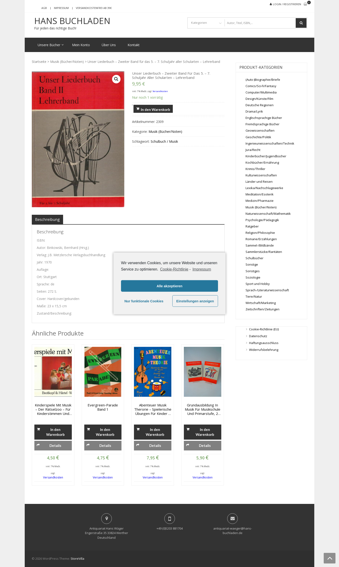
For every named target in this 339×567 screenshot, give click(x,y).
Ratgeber (252, 226)
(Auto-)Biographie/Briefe (263, 79)
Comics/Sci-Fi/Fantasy (261, 86)
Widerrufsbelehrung (263, 350)
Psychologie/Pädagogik (262, 220)
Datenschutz (258, 336)
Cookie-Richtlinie (174, 269)
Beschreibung (47, 219)
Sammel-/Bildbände (260, 245)
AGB (44, 8)
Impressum (61, 8)
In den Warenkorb (155, 109)
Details (55, 445)
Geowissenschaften (260, 130)
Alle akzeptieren (169, 286)
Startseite (39, 61)
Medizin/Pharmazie (260, 200)
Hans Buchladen (72, 20)
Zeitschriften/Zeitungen (262, 309)
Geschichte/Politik (258, 137)
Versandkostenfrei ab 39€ (94, 8)
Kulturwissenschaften (261, 175)
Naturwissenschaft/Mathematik (268, 213)
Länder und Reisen (259, 181)
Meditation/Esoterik (260, 194)
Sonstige (252, 264)
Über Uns (109, 45)
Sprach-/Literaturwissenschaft (267, 290)
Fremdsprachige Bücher (262, 124)
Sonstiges (253, 271)
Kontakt (134, 45)
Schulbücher (254, 258)
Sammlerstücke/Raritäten (264, 252)
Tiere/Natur (254, 296)
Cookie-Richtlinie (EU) (264, 329)
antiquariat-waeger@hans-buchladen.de (232, 530)
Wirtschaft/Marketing (261, 303)
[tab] (47, 219)
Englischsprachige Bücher (264, 118)
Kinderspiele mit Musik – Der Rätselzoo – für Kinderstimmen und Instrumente (53, 409)
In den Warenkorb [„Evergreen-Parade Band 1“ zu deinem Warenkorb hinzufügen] (105, 432)
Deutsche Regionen (260, 105)
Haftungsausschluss (263, 343)
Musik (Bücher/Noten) (67, 61)
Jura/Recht (253, 150)
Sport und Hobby (258, 284)
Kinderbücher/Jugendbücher (266, 156)
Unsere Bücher (49, 45)
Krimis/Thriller (255, 169)
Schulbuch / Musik (164, 141)
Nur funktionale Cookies (143, 301)
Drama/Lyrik (254, 111)
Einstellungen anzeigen (195, 301)
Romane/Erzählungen (261, 239)
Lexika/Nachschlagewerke (264, 188)
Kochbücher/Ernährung (262, 162)
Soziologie (253, 277)
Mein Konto (81, 45)
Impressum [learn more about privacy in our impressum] (201, 269)
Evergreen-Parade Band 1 (103, 407)
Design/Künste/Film (259, 99)
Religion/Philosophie (260, 233)
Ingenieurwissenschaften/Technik (270, 143)
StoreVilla (77, 558)
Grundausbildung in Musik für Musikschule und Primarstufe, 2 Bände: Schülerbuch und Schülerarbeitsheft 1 (202, 409)
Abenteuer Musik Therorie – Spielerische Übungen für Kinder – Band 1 (152, 409)
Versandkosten (160, 91)
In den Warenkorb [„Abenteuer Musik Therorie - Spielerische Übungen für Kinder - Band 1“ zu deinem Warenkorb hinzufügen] (155, 432)
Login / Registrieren (287, 4)
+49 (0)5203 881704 (170, 528)
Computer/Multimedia (261, 92)
